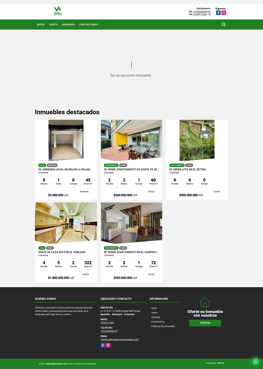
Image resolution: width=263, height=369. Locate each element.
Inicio (41, 24)
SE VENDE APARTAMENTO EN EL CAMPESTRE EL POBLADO (131, 252)
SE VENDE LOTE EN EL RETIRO (187, 169)
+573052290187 (202, 11)
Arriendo (68, 24)
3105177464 (200, 14)
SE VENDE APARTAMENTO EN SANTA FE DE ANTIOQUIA (131, 169)
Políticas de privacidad (163, 326)
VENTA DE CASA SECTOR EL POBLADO (61, 252)
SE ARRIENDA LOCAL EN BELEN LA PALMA (64, 169)
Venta (53, 24)
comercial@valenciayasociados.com (119, 339)
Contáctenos (88, 24)
